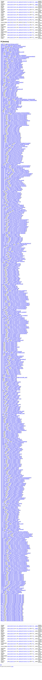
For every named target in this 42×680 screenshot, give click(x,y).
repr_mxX (3, 220)
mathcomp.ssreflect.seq (14, 127)
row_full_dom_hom (5, 477)
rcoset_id (3, 154)
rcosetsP (3, 142)
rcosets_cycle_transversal (7, 143)
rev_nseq (3, 273)
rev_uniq (3, 272)
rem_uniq (3, 200)
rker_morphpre (4, 327)
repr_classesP (4, 213)
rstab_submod (4, 561)
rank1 (2, 79)
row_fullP (3, 493)
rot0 (2, 414)
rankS (2, 54)
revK (2, 262)
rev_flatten (3, 266)
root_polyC (3, 370)
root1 (2, 376)
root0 (2, 375)
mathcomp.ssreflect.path (14, 134)
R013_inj (3, 595)
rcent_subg (3, 119)
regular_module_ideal (6, 173)
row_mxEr (3, 460)
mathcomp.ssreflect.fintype (14, 281)
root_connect (4, 365)
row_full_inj (3, 492)
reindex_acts (4, 181)
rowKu (2, 436)
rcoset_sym (3, 159)
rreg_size (3, 525)
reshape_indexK (5, 237)
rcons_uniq (3, 127)
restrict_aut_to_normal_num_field (9, 243)
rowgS (2, 422)
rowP (2, 437)
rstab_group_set (5, 570)
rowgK (2, 421)
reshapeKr (3, 235)
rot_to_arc (3, 407)
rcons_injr (3, 128)
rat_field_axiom (4, 107)
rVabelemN (3, 577)
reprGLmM (3, 205)
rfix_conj (3, 295)
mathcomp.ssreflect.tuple (15, 126)
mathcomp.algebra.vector (17, 177)
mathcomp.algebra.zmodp (12, 530)
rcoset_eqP (3, 157)
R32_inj (2, 616)
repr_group (3, 216)
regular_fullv (4, 178)
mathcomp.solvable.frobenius (21, 170)
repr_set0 (3, 217)
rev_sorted (3, 278)
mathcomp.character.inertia (17, 180)
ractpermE (3, 45)
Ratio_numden (4, 82)
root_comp (3, 369)
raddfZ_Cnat (4, 50)
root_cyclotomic (4, 356)
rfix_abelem (3, 291)
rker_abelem (4, 318)
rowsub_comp (4, 440)
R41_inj (2, 618)
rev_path (3, 280)
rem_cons (3, 204)
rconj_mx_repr (4, 125)
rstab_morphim (4, 565)
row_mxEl (3, 463)
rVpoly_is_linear (5, 588)
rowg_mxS (3, 428)
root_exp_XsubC (5, 367)
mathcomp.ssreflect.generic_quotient (14, 206)
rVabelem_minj (4, 581)
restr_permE (4, 252)
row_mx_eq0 (4, 450)
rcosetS (2, 141)
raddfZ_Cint (4, 49)
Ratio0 (2, 83)
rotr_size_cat (4, 386)
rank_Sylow (3, 65)
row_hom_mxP (4, 478)
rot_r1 (2, 412)
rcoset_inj (3, 161)
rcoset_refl (3, 160)
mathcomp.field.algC (13, 49)
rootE (2, 343)
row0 (2, 507)
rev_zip (2, 267)
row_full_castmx (5, 484)
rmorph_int (3, 339)
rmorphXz (3, 335)
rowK (2, 433)
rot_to (2, 400)
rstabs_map (4, 541)
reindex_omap (4, 189)
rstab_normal (4, 557)
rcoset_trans (4, 155)
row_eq (2, 467)
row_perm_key (4, 476)
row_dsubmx (4, 456)
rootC (2, 342)
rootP (2, 347)
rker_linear (3, 331)
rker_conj (3, 325)
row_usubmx (4, 457)
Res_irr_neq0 (4, 261)
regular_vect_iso (5, 177)
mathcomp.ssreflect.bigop (12, 179)
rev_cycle (3, 279)
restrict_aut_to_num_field (7, 244)
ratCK (2, 80)
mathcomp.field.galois (18, 169)
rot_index (3, 401)
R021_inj (3, 597)
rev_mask (3, 268)
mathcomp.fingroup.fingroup (13, 135)
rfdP (2, 285)
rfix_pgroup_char (5, 290)
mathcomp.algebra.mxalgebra (17, 72)
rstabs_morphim (5, 547)
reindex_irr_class (5, 186)
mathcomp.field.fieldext (17, 168)
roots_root (3, 351)
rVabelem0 (3, 585)
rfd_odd (2, 287)
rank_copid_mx (4, 72)
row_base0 (3, 486)
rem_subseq (4, 201)
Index (1, 664)
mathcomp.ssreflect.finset (20, 210)
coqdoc (12, 666)
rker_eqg (3, 329)
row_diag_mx (4, 448)
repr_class (3, 214)
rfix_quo (3, 294)
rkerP (2, 317)
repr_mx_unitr (4, 222)
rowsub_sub (4, 442)
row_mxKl (3, 461)
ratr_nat (3, 90)
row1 (2, 508)
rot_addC (3, 396)
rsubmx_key (4, 573)
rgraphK (3, 311)
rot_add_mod (4, 398)
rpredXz (3, 511)
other (36, 2)
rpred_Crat (3, 516)
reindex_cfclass (4, 180)
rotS (2, 391)
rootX (2, 353)
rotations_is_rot (4, 377)
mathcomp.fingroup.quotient (18, 148)
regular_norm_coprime (6, 170)
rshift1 (2, 530)
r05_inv (2, 603)
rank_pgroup (4, 66)
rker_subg (3, 330)
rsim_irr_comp (4, 532)
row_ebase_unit (5, 497)
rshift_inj (3, 528)
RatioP (2, 81)
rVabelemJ (3, 575)
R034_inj (3, 600)
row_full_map (4, 479)
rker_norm (3, 333)
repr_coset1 (4, 208)
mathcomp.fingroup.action (11, 44)
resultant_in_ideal (5, 258)
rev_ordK (3, 282)
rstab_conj (3, 564)
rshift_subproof (4, 529)
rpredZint (3, 512)
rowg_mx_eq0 (4, 425)
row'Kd (2, 501)
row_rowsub (4, 465)
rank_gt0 (3, 68)
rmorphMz (3, 334)
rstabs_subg (4, 550)
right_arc (3, 313)
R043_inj (3, 602)
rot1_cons (3, 415)
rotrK (2, 380)
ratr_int (2, 91)
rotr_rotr (3, 383)
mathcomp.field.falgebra (15, 178)
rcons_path (3, 134)
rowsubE (3, 438)
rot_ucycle (3, 409)
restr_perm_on (4, 253)
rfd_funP (3, 289)
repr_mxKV (3, 227)
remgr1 (2, 198)
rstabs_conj (3, 544)
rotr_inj (2, 384)
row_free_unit (4, 488)
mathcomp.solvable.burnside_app (18, 377)
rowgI (2, 420)
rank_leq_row (4, 77)
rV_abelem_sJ (4, 590)
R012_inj (3, 594)
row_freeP (3, 491)
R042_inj (3, 601)
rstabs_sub (3, 554)
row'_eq (3, 504)
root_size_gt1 (4, 374)
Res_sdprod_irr (4, 259)
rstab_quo (3, 563)
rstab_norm (3, 558)
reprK (2, 206)
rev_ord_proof (4, 284)
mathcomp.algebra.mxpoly (15, 257)
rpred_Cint (3, 518)
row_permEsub (4, 469)
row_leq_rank (4, 499)
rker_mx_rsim (4, 321)
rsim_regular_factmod (6, 536)
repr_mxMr (3, 224)
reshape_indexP (5, 240)
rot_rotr (2, 393)
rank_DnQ (3, 70)
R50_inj (2, 620)
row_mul (3, 447)
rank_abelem (4, 64)
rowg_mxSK (4, 423)
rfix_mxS (3, 306)
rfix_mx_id (3, 307)
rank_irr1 (3, 58)
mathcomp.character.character (18, 186)
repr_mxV (3, 225)
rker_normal (4, 332)
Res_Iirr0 (3, 260)
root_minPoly (4, 360)
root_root (3, 366)
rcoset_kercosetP (5, 148)
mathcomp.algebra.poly (17, 340)
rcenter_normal (4, 112)
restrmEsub (3, 245)
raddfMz (3, 48)
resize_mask (4, 242)
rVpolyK (3, 586)
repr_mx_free (4, 219)
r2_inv (2, 610)
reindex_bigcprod (5, 184)
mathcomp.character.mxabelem (18, 55)
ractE (2, 44)
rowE (2, 416)
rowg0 (2, 431)
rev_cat (2, 276)
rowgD (2, 419)
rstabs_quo (3, 543)
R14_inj (2, 609)
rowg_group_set (5, 430)
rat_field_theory (4, 101)
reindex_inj (3, 187)
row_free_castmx (5, 483)
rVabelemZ (3, 580)
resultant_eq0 (4, 257)
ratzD (2, 92)
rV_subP (3, 592)
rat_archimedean (5, 106)
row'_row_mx (4, 503)
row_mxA (3, 455)
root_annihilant (4, 362)
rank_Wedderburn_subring (7, 56)
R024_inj (3, 598)
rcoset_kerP (4, 162)
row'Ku (2, 502)
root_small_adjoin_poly (6, 359)
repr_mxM (3, 229)
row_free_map (4, 481)
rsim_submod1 (4, 537)
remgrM (3, 192)
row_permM (4, 470)
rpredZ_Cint (4, 513)
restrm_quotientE (5, 248)
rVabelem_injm (4, 583)
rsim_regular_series (6, 535)
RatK (2, 84)
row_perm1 (3, 472)
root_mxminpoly (5, 361)
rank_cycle (3, 59)
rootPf (2, 349)
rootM (2, 344)
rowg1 (2, 432)
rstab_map (3, 556)
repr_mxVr (3, 223)
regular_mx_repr (5, 175)
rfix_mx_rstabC (4, 303)
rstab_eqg (3, 567)
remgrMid (3, 193)
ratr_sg (2, 88)
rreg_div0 (3, 522)
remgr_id (3, 197)
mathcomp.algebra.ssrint (13, 48)
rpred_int (3, 519)
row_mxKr (3, 459)
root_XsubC (4, 373)
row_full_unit (4, 487)
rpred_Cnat (3, 517)
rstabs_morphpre (5, 548)
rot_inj (2, 403)
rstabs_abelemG (5, 539)
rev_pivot (3, 271)
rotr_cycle (3, 388)
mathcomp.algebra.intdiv (16, 98)
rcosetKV (3, 137)
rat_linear (3, 104)
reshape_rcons (4, 241)
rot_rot (2, 394)
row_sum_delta (4, 449)
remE (2, 191)
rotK (2, 379)
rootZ (2, 354)
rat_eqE (3, 109)
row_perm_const (5, 475)
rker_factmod (4, 322)
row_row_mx (4, 454)
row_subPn (3, 494)
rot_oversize (4, 406)
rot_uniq (3, 402)
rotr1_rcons (3, 389)
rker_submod (4, 323)
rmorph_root (4, 341)
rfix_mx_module (5, 304)
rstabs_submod (4, 546)
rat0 (2, 110)
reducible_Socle (5, 166)
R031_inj (3, 599)
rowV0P (3, 443)
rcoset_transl (4, 156)
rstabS (2, 538)
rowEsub (3, 418)
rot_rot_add (3, 395)
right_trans (3, 312)
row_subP (3, 495)
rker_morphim (4, 326)
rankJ (2, 53)
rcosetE (2, 135)
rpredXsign (3, 510)
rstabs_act (3, 552)
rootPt (2, 350)
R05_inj (2, 604)
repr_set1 (3, 218)
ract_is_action (4, 47)
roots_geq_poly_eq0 (6, 352)
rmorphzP (3, 336)
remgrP (2, 196)
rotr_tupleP (3, 382)
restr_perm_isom (5, 249)
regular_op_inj (4, 172)
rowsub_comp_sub (5, 441)
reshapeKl (3, 234)
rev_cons (3, 277)
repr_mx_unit (4, 226)
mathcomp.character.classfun (17, 183)
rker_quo (3, 324)
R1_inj (2, 607)
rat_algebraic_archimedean (7, 100)
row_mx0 (3, 451)
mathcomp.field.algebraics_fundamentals (24, 99)
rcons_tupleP (4, 126)
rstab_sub (3, 571)
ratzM (2, 94)
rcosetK (2, 136)
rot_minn (3, 397)
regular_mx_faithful (5, 174)
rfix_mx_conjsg (4, 305)
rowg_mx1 (3, 427)
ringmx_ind (3, 314)
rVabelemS (3, 579)
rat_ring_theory (4, 102)
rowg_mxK (3, 424)
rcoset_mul (3, 152)
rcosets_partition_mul (6, 146)
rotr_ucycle (3, 387)
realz (2, 164)
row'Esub (3, 500)
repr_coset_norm (5, 207)
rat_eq (2, 108)
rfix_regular (3, 293)
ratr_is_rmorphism (5, 89)
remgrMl (3, 195)
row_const (3, 473)
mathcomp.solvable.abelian (12, 53)
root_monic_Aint (5, 363)
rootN (2, 345)
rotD (2, 378)
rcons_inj (3, 130)
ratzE (2, 93)
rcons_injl (3, 129)
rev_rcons (3, 275)
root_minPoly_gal (5, 357)
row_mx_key (4, 464)
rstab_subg (3, 568)
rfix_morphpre (4, 299)
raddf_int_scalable (5, 52)
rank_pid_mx (4, 73)
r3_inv (2, 613)
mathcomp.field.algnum (25, 243)
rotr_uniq (3, 385)
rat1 (2, 111)
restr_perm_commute (6, 251)
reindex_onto (4, 188)
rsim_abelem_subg (5, 531)
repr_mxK (3, 228)
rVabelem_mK (4, 582)
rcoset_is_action (5, 150)
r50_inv (2, 619)
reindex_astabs (4, 182)
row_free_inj (4, 490)
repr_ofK (3, 209)
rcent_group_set (5, 120)
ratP (2, 85)
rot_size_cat (4, 404)
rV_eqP (2, 591)
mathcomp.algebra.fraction (12, 81)
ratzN (2, 95)
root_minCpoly (4, 358)
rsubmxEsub (4, 572)
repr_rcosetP (4, 215)
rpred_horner (4, 521)
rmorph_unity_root (5, 340)
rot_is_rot (3, 411)
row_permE (3, 446)
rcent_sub (3, 121)
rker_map (3, 320)
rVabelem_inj (4, 584)
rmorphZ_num (4, 338)
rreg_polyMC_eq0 (5, 523)
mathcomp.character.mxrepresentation (25, 56)
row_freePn (3, 482)
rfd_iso (2, 286)
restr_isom (3, 254)
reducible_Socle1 (5, 165)
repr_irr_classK (4, 232)
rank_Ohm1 (4, 62)
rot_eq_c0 (3, 413)
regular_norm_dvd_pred (7, 171)
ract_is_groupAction (6, 46)
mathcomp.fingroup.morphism (15, 162)
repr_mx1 (3, 231)
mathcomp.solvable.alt (10, 285)
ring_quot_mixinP (5, 315)
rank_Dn (3, 71)
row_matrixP (4, 474)
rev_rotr (3, 270)
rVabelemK (3, 576)
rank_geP (3, 63)
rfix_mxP (3, 308)
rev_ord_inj (3, 281)
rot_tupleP (3, 392)
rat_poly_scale (4, 98)
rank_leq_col (4, 76)
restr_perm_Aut (4, 250)
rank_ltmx (3, 74)
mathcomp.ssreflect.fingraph (14, 190)
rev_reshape (4, 264)
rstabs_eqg (3, 549)
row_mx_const (4, 458)
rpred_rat (3, 520)
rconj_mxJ (3, 123)
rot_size (3, 405)
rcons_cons (3, 133)
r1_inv (2, 606)
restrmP (3, 246)
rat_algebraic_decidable (7, 99)
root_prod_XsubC (5, 368)
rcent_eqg (3, 118)
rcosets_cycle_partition (6, 144)
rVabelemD (3, 574)
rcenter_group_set (5, 114)
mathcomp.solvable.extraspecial (16, 70)
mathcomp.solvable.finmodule (22, 143)
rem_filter (3, 199)
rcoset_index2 (4, 151)
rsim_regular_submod (6, 534)
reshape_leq (4, 236)
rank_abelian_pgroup (6, 61)
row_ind (3, 452)
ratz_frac (3, 97)
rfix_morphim (4, 298)
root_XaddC (4, 371)
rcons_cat (3, 132)
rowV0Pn (3, 445)
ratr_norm (3, 86)
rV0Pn (2, 593)
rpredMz (3, 509)
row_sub (3, 496)
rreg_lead (3, 527)
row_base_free (4, 485)
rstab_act (3, 562)
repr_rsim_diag (4, 233)
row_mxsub (3, 466)
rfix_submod (4, 297)
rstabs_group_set (5, 553)
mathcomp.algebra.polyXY (16, 362)
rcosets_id (3, 147)
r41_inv (2, 617)
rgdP (2, 309)
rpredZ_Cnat (4, 514)
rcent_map (3, 115)
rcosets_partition (5, 145)
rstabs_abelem (4, 540)
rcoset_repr (3, 153)
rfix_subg (3, 302)
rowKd (2, 434)
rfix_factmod (4, 296)
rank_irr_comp (4, 57)
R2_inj (2, 611)
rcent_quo (3, 116)
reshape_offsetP (5, 238)
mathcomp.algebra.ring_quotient (19, 315)
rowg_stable (4, 429)
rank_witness (4, 67)
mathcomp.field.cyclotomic (16, 356)
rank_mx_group (4, 55)
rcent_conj (3, 117)
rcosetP (2, 139)
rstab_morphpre (5, 566)
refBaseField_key (5, 168)
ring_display (4, 316)
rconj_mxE (3, 124)
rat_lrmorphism (4, 103)
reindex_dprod (4, 183)
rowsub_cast (4, 439)
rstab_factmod (4, 559)
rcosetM (3, 138)
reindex (2, 179)
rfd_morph (3, 288)
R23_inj (2, 612)
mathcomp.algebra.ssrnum (15, 316)
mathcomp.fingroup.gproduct (18, 184)
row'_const (3, 505)
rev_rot (2, 269)
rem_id (2, 202)
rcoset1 (2, 163)
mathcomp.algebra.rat (10, 84)
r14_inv (2, 608)
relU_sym (3, 190)
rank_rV (3, 75)
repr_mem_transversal (6, 210)
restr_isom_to (4, 255)
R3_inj (2, 615)
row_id (2, 468)
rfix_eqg (3, 300)
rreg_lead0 (3, 526)
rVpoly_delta (4, 589)
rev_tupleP (3, 263)
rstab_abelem (4, 555)
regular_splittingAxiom (6, 169)
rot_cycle (3, 410)
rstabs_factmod (4, 545)
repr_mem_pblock (5, 211)
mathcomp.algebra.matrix (14, 314)
